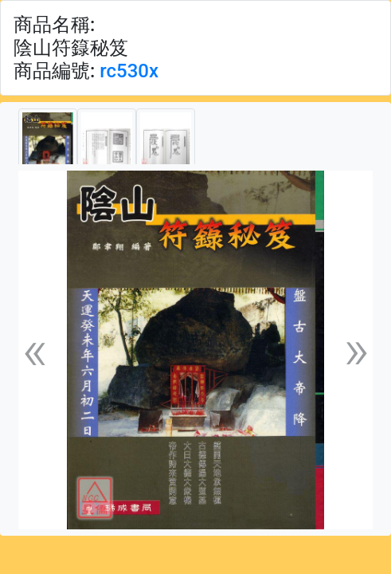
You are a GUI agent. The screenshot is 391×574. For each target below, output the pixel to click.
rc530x (129, 71)
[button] (34, 350)
